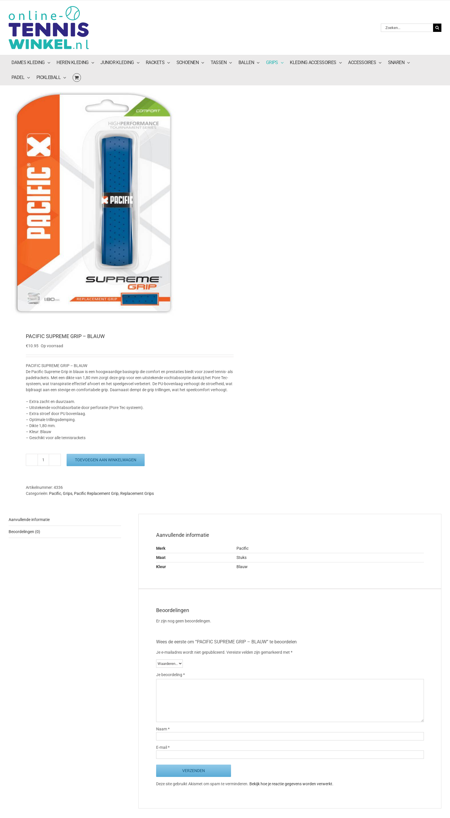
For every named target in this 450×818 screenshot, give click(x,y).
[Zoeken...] (407, 28)
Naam (163, 729)
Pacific (55, 493)
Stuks (241, 557)
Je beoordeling (170, 674)
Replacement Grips (137, 493)
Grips (67, 493)
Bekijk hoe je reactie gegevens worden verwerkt (290, 784)
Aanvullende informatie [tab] (29, 519)
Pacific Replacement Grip (96, 493)
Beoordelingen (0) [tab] (24, 531)
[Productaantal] (43, 460)
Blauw (242, 566)
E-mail (163, 747)
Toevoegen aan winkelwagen (105, 460)
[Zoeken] (437, 28)
